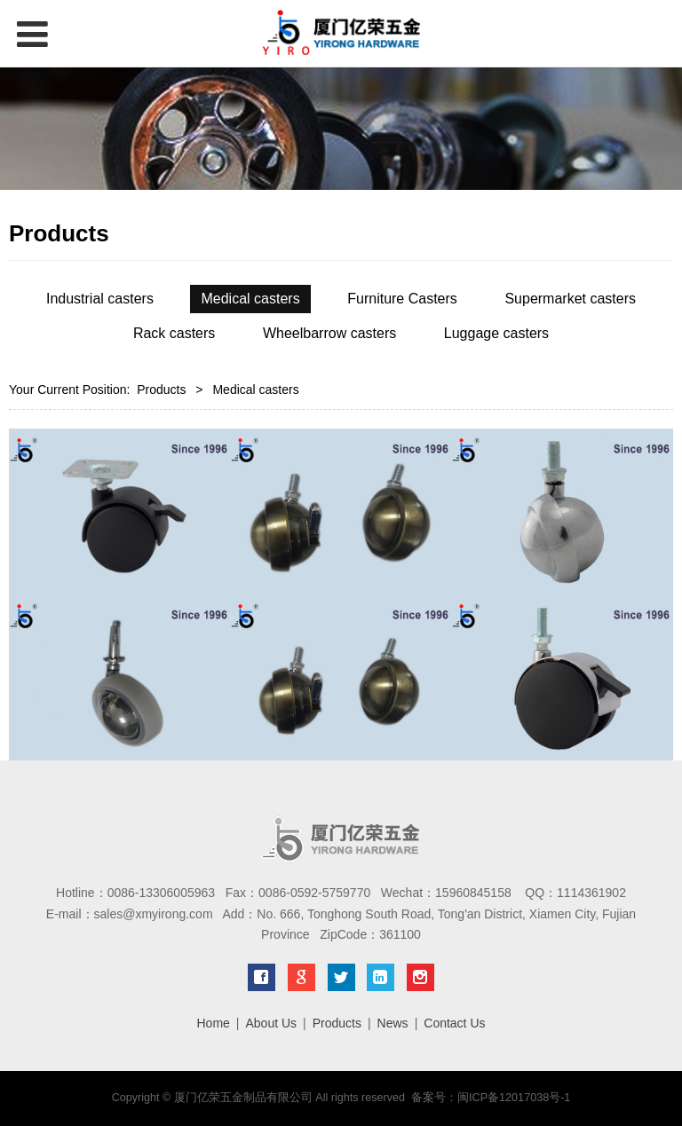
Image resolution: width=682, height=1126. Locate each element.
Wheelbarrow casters (329, 333)
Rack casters (174, 333)
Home (212, 1023)
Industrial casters (100, 298)
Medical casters (250, 298)
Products (161, 389)
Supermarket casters (570, 298)
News (392, 1023)
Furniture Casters (402, 298)
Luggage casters (496, 333)
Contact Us (454, 1023)
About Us (271, 1023)
